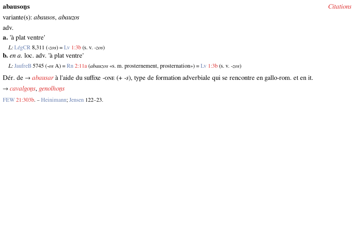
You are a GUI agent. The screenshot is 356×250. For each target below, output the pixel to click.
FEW (9, 100)
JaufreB (22, 66)
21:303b (25, 100)
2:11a (81, 66)
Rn (70, 66)
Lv (67, 47)
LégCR (22, 47)
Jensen (76, 100)
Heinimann (53, 100)
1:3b (76, 47)
